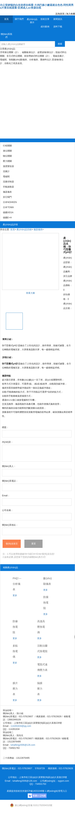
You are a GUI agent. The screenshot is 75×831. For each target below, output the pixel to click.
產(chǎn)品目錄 (24, 229)
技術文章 (45, 19)
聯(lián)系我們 (6, 36)
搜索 (60, 44)
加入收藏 (70, 13)
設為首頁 (60, 13)
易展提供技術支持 (15, 791)
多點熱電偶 (15, 651)
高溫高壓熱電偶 (41, 627)
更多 (15, 595)
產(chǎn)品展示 (32, 21)
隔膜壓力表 (39, 689)
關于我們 (19, 19)
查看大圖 (30, 293)
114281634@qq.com (21, 726)
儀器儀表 (38, 229)
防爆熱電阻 (15, 627)
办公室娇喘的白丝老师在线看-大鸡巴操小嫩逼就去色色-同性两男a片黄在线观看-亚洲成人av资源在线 (37, 6)
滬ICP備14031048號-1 (35, 791)
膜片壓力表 (15, 689)
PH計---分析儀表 (17, 584)
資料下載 (57, 26)
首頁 (6, 19)
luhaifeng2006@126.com (23, 745)
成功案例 (45, 26)
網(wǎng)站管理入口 (57, 791)
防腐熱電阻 (45, 603)
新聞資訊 (57, 19)
